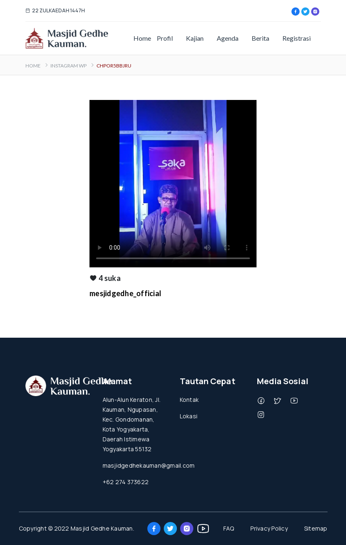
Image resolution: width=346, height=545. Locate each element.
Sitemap (316, 528)
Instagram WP (68, 66)
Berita (260, 38)
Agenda (227, 38)
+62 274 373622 (126, 482)
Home (142, 38)
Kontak (189, 400)
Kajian (195, 38)
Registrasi (296, 38)
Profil (165, 38)
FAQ (228, 528)
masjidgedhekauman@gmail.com (149, 465)
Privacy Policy (269, 528)
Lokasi (189, 416)
